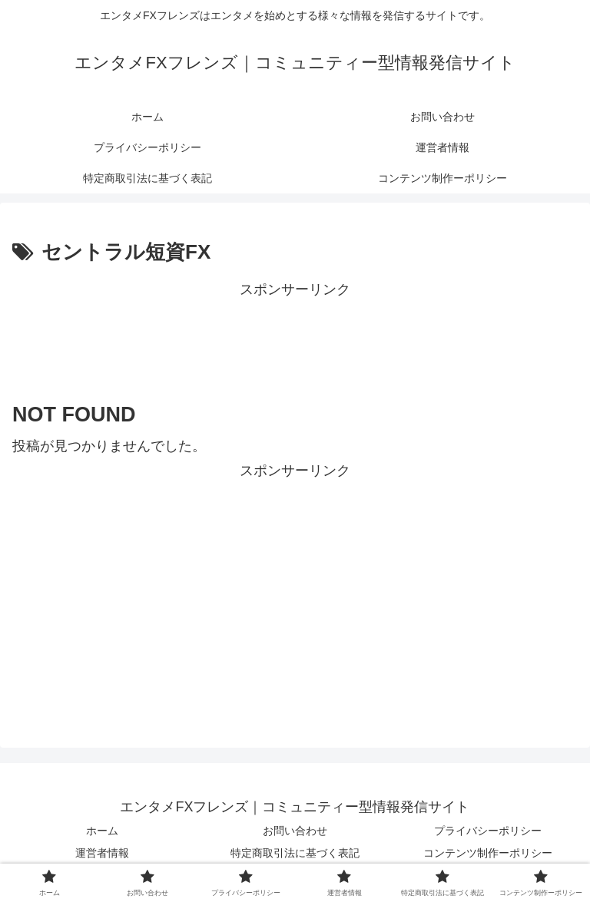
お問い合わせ (295, 830)
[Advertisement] (295, 337)
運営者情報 (102, 853)
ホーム (102, 830)
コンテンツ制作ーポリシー (487, 853)
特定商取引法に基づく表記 (295, 853)
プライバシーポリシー (488, 830)
